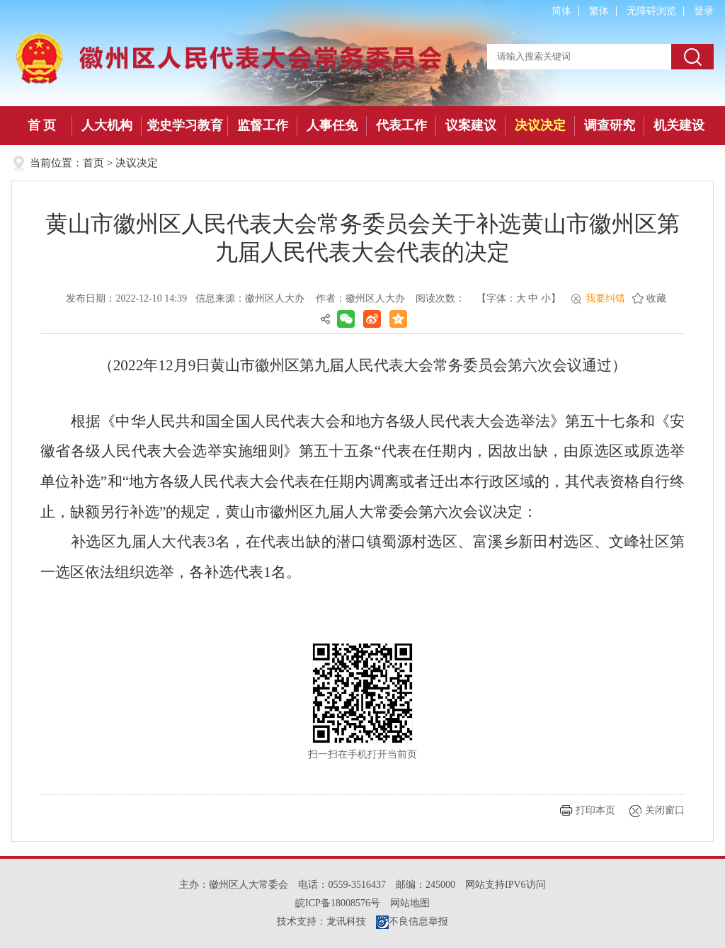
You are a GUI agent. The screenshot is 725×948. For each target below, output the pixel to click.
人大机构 (106, 125)
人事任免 (332, 125)
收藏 (656, 298)
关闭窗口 (665, 810)
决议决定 (540, 125)
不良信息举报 (412, 921)
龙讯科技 (346, 921)
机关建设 (678, 125)
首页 (93, 163)
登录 (704, 11)
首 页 (42, 125)
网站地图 (410, 903)
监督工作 (262, 125)
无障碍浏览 (651, 11)
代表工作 (401, 125)
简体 (561, 11)
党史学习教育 (185, 125)
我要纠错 (605, 298)
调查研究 (609, 125)
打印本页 (595, 810)
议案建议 (470, 125)
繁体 (599, 11)
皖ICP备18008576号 (337, 903)
